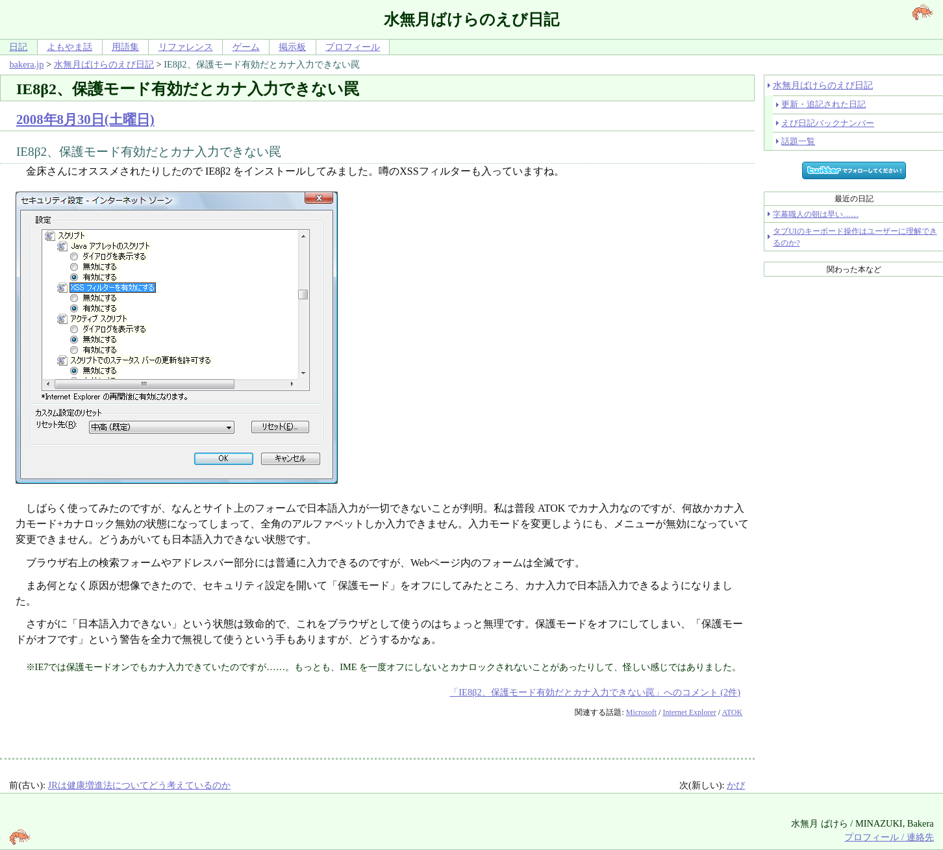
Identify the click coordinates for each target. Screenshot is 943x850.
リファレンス (185, 47)
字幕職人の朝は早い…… (816, 214)
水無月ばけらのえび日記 (104, 64)
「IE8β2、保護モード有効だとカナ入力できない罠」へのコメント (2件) (594, 692)
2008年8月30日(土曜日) (85, 119)
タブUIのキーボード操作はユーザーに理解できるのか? (855, 237)
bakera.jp (26, 64)
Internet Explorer (689, 712)
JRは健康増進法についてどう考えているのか (139, 785)
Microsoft (641, 712)
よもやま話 (69, 47)
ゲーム (246, 47)
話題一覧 (798, 141)
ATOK (732, 712)
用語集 (125, 47)
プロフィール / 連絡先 (888, 837)
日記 (18, 47)
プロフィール (352, 47)
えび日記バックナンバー (827, 123)
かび (736, 785)
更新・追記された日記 (823, 104)
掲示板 (292, 47)
